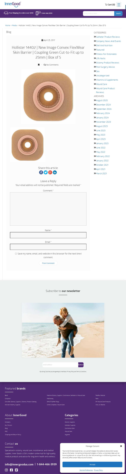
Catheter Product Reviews (107, 36)
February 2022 (102, 152)
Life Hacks (100, 57)
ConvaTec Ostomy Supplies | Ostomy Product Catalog (21, 384)
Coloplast (8, 381)
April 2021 (100, 165)
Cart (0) (107, 4)
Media (14, 25)
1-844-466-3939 (47, 449)
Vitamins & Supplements (106, 78)
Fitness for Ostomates (105, 53)
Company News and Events (108, 41)
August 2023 (101, 123)
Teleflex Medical (101, 378)
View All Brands (101, 387)
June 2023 (100, 127)
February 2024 (102, 111)
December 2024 (103, 102)
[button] (121, 446)
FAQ (6, 414)
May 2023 (100, 132)
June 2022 (100, 144)
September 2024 (103, 107)
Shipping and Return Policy (13, 417)
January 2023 (102, 140)
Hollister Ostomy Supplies (13, 387)
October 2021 (101, 161)
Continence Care (70, 411)
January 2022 (102, 157)
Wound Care (101, 82)
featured (100, 49)
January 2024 (102, 115)
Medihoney (50, 381)
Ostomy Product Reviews (107, 61)
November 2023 (103, 119)
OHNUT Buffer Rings (53, 384)
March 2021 (101, 169)
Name (48, 230)
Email (48, 241)
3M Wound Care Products (104, 384)
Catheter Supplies (70, 408)
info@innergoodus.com (22, 447)
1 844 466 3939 (45, 14)
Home (7, 25)
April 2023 (100, 136)
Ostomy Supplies (70, 404)
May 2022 (100, 148)
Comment (48, 190)
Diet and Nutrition (104, 45)
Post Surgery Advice (104, 66)
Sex (97, 70)
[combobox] (99, 14)
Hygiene (67, 417)
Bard (6, 378)
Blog (6, 411)
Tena (97, 381)
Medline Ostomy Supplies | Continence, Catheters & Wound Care (67, 378)
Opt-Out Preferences (86, 470)
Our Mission (9, 408)
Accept (92, 464)
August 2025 (101, 98)
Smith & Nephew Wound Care (56, 387)
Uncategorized (102, 74)
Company (8, 404)
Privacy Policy (98, 470)
